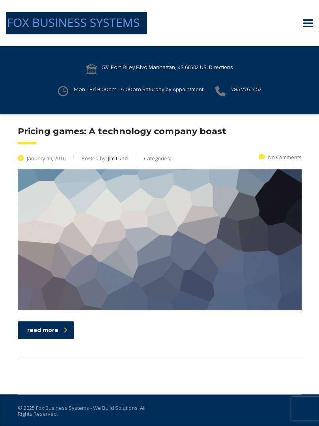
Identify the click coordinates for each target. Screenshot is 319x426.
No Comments (280, 157)
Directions (221, 67)
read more (47, 330)
